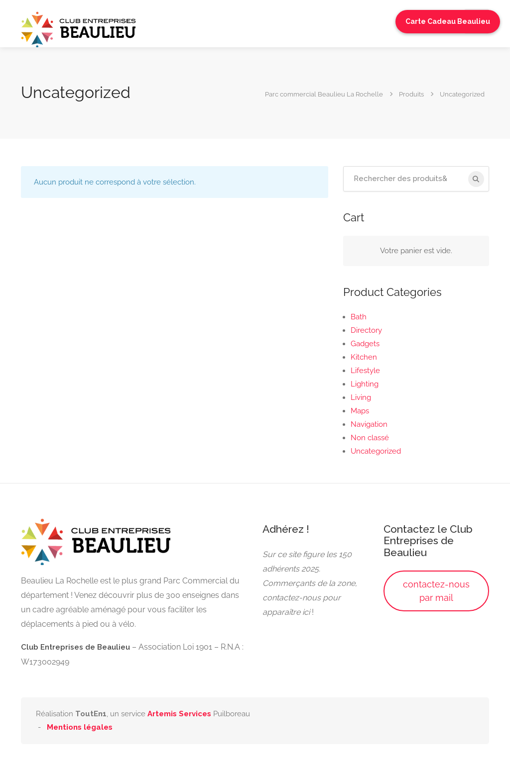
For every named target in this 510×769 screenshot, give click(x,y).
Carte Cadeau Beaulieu (447, 21)
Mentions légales (80, 727)
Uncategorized (376, 451)
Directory (366, 330)
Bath (359, 316)
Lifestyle (365, 370)
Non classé (370, 437)
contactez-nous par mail (436, 591)
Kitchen (364, 357)
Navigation (369, 424)
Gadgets (365, 343)
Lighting (365, 384)
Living (361, 397)
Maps (360, 410)
